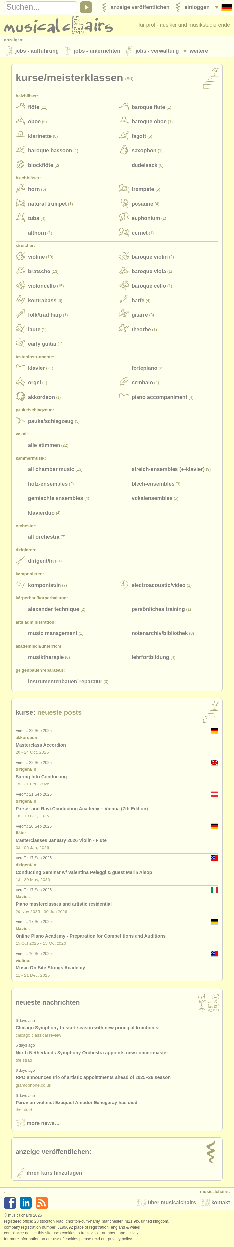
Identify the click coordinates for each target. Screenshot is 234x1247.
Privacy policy (120, 1240)
